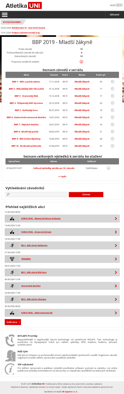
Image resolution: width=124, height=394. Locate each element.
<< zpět (62, 176)
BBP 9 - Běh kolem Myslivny (26, 138)
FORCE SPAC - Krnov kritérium (36, 232)
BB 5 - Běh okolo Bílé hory (34, 272)
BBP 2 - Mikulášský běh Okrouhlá (26, 88)
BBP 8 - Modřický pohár (26, 131)
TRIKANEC (26, 259)
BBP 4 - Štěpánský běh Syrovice (26, 103)
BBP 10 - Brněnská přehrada (26, 145)
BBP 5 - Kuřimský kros (26, 110)
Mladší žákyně (82, 81)
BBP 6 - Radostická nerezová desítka (26, 117)
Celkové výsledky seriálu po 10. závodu (53, 168)
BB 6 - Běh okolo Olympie (33, 299)
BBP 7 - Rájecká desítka (26, 124)
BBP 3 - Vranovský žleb (26, 95)
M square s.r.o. (70, 391)
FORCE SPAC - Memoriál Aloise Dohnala (41, 218)
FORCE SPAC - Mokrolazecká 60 (36, 312)
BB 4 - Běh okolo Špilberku (34, 245)
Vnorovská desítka (31, 285)
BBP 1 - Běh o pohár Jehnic (26, 81)
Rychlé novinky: (12, 22)
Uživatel (114, 14)
